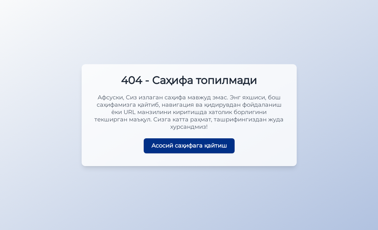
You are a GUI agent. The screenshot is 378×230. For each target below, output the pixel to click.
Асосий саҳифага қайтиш (189, 145)
